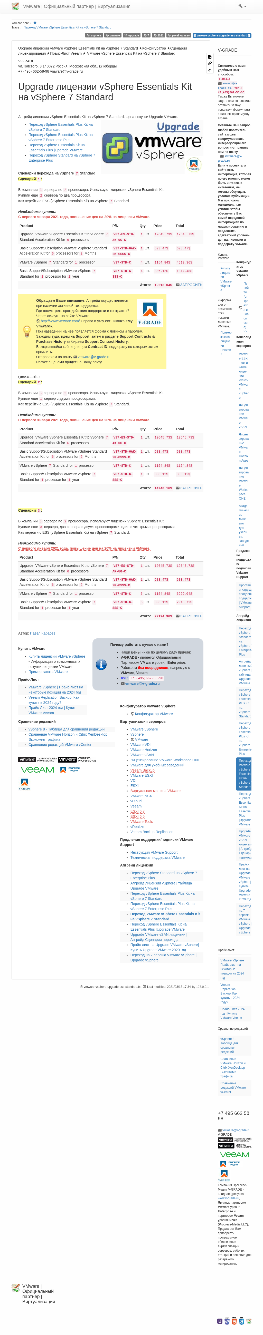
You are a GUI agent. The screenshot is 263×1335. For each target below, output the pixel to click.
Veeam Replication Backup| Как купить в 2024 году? (230, 993)
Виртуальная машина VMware (155, 791)
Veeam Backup (142, 770)
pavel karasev (179, 35)
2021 (159, 35)
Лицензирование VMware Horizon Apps (244, 447)
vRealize (137, 827)
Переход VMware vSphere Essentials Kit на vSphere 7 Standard (67, 27)
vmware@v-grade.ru (94, 357)
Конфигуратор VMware (154, 714)
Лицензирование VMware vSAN (244, 416)
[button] (242, 6)
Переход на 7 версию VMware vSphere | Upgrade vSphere (245, 919)
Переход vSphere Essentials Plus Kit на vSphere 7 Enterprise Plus (246, 739)
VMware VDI (140, 745)
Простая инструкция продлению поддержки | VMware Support (247, 596)
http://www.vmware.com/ (60, 321)
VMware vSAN (142, 755)
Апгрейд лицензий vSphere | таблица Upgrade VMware (245, 672)
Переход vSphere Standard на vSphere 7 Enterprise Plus (246, 641)
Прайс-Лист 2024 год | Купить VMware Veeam (232, 1013)
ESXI (134, 786)
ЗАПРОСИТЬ (191, 285)
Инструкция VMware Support (154, 852)
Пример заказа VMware (48, 672)
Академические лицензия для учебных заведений (244, 525)
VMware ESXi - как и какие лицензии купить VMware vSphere (244, 375)
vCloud (136, 801)
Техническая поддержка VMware (157, 857)
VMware (141, 739)
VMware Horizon (143, 750)
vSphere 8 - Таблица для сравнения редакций (67, 729)
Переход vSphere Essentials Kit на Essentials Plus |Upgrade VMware (246, 809)
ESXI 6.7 (137, 811)
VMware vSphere (144, 729)
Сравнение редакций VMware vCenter (60, 745)
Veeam (136, 806)
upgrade (131, 35)
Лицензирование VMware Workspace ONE (165, 760)
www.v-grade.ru (228, 1198)
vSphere (137, 734)
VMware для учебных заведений (157, 765)
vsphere (94, 35)
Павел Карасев (42, 633)
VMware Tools (141, 822)
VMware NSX (141, 796)
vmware (113, 35)
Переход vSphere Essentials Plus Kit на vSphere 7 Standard (246, 703)
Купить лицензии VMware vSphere (57, 656)
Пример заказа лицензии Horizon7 (225, 343)
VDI (133, 780)
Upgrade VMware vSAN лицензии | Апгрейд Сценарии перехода (246, 844)
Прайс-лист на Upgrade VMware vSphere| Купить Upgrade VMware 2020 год (245, 882)
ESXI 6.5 (137, 816)
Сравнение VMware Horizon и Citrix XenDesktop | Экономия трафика (233, 1067)
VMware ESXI (141, 775)
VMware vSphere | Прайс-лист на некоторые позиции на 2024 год (233, 969)
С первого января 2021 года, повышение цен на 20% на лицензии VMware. (84, 217)
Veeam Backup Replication (151, 832)
